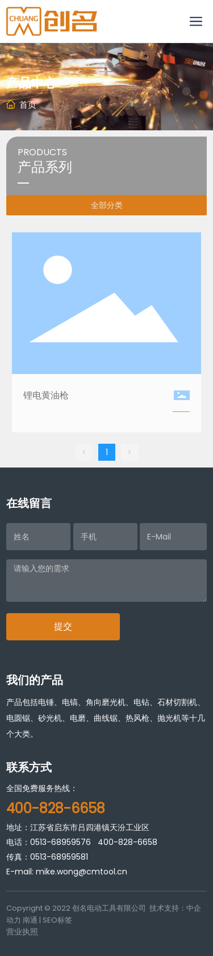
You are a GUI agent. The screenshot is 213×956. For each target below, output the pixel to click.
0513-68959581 (59, 856)
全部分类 (107, 205)
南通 (30, 920)
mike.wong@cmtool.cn (81, 871)
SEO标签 (57, 920)
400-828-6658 (127, 842)
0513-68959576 (60, 842)
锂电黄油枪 (46, 395)
